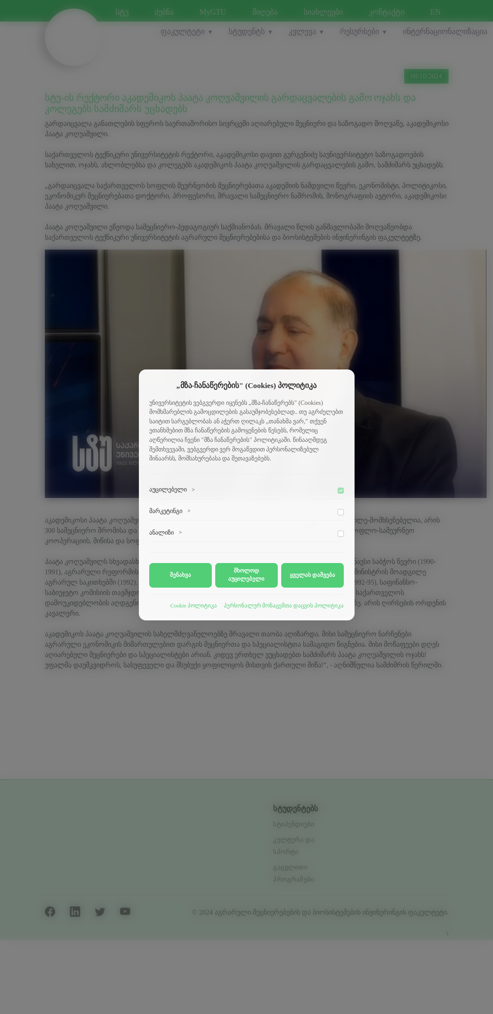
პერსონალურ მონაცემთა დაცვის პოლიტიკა (284, 606)
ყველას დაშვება (312, 575)
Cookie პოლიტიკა (193, 606)
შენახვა (180, 575)
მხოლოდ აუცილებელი (246, 575)
